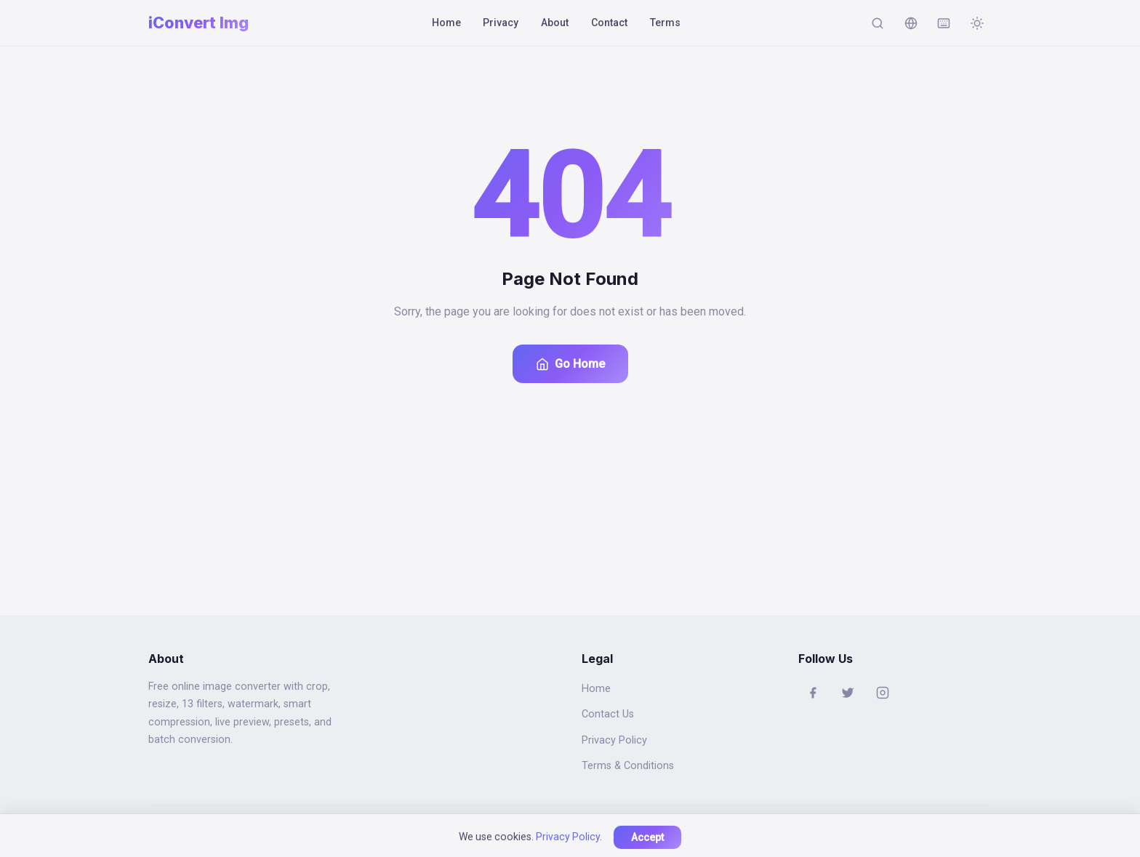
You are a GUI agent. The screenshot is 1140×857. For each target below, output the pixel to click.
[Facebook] (812, 692)
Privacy (500, 22)
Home (446, 22)
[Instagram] (882, 692)
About (555, 22)
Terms (665, 22)
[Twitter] (847, 692)
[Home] (198, 22)
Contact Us (608, 714)
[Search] (877, 23)
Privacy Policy (614, 740)
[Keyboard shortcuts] (943, 23)
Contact (609, 22)
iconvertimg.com (545, 831)
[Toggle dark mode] (977, 23)
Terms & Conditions (628, 766)
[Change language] (911, 23)
